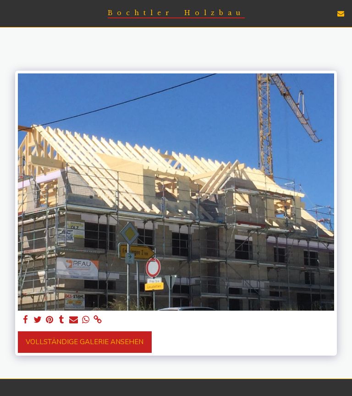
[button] (10, 13)
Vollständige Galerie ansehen (84, 341)
